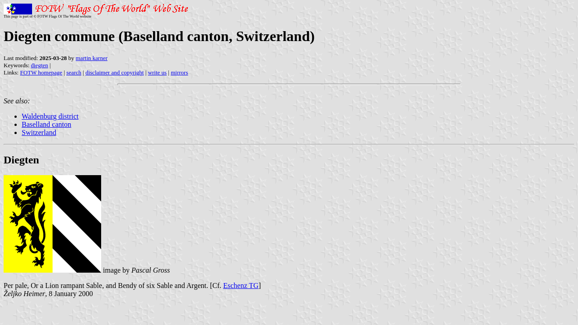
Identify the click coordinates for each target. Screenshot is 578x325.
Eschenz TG (240, 285)
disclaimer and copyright (114, 72)
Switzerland (39, 132)
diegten (39, 65)
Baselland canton (46, 124)
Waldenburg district (50, 116)
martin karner (91, 58)
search (73, 72)
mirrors (179, 72)
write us (157, 72)
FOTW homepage (41, 72)
